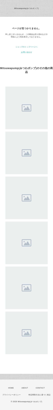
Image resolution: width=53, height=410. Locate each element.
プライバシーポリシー (11, 395)
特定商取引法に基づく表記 (40, 395)
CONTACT (40, 388)
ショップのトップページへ (27, 47)
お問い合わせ (26, 52)
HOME (11, 388)
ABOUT (24, 388)
